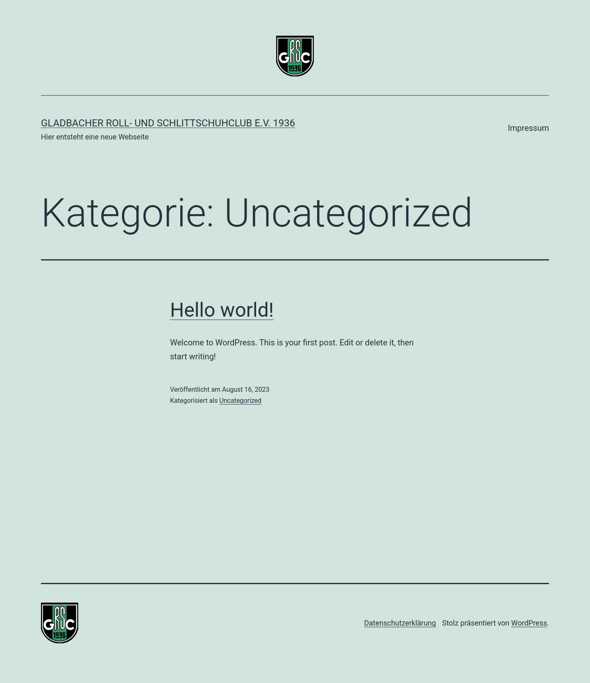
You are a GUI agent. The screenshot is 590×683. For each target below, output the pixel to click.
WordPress (529, 623)
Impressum (528, 128)
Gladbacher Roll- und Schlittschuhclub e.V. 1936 (168, 123)
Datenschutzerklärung (400, 623)
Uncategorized (240, 400)
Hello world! (222, 310)
